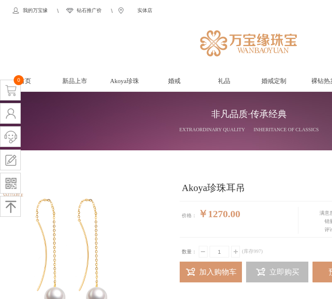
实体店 (144, 10)
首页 (25, 81)
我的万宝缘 (35, 10)
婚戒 (174, 81)
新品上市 (74, 81)
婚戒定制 (273, 81)
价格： (189, 215)
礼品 (224, 81)
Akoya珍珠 (124, 81)
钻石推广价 (89, 10)
